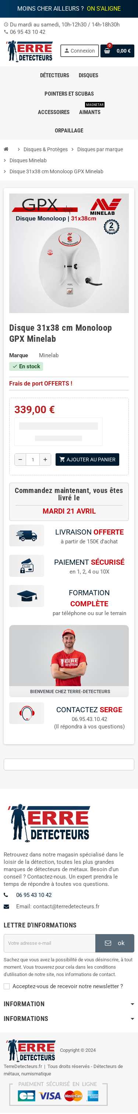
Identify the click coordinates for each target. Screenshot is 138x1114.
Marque (18, 355)
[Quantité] (33, 459)
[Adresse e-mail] (49, 944)
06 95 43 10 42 (27, 32)
